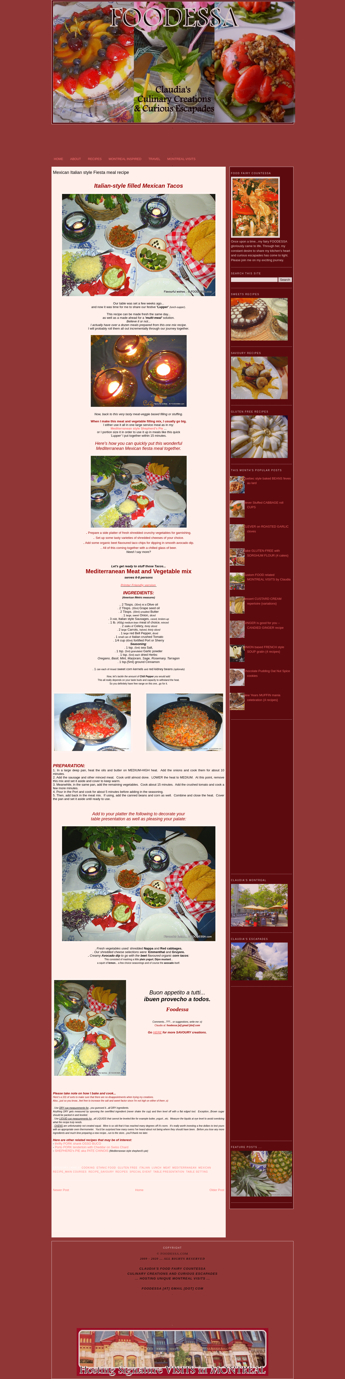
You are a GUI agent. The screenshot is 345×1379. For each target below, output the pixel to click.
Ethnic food (106, 1167)
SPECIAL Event (140, 1171)
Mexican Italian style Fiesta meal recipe (91, 172)
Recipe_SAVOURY (101, 1171)
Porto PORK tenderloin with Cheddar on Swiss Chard (91, 1147)
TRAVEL (154, 159)
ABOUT (75, 159)
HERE (157, 1032)
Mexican (204, 1167)
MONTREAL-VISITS (181, 159)
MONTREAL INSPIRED (125, 159)
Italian (144, 1167)
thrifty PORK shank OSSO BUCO (78, 1143)
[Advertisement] (172, 139)
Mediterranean (184, 1167)
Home (139, 1190)
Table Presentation (168, 1171)
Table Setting (197, 1171)
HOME (58, 159)
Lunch (156, 1167)
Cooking (88, 1167)
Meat (166, 1167)
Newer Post (61, 1190)
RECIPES (95, 159)
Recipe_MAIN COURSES (70, 1171)
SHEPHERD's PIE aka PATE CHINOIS (82, 1151)
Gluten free (128, 1167)
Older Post (217, 1190)
